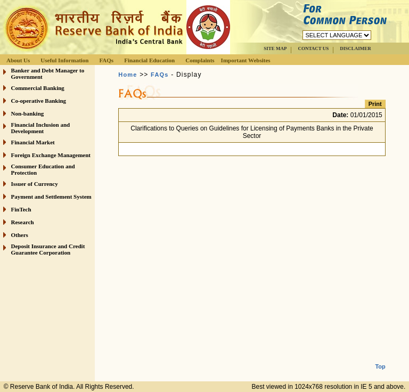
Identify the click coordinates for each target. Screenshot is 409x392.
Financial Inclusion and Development (40, 127)
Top (380, 358)
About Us (18, 60)
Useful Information (64, 60)
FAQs (106, 60)
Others (19, 235)
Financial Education (149, 60)
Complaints (199, 60)
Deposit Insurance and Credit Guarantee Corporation (48, 249)
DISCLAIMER (355, 48)
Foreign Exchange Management (51, 155)
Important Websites (246, 60)
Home (127, 74)
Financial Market (33, 142)
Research (22, 222)
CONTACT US (313, 48)
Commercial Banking (37, 88)
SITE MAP (275, 48)
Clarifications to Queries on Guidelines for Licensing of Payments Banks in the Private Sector (251, 132)
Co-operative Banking (39, 100)
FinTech (21, 209)
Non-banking (27, 113)
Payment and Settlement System (51, 196)
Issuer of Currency (34, 184)
